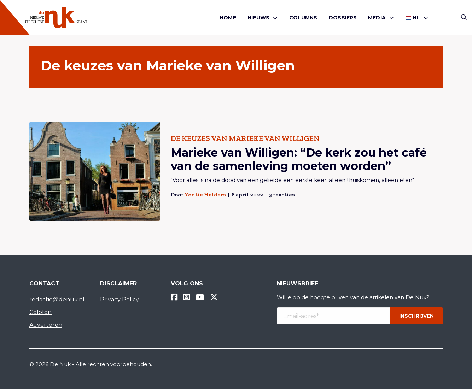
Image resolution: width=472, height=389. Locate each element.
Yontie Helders (205, 194)
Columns (303, 17)
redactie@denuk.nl (57, 299)
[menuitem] (228, 17)
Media (377, 17)
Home (228, 17)
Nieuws (258, 17)
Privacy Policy (119, 299)
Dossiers (343, 17)
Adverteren (45, 325)
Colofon (40, 312)
